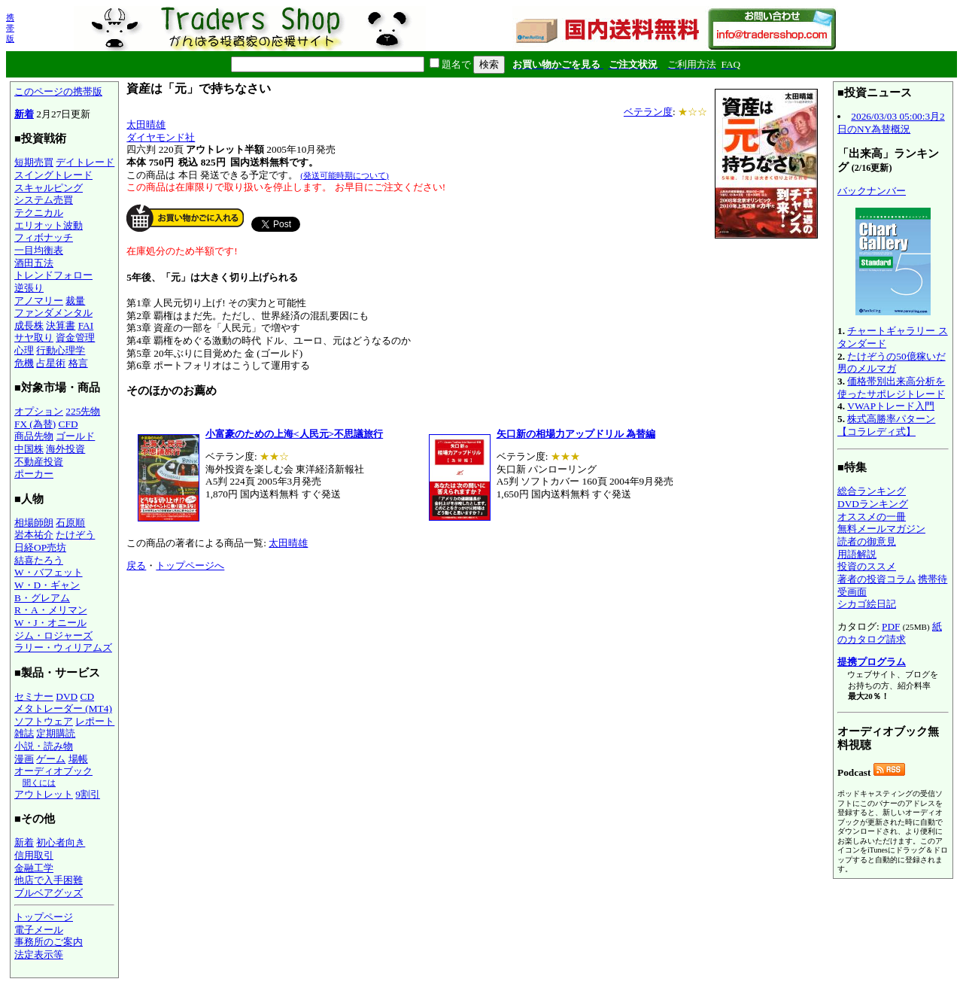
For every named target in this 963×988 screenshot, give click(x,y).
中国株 (29, 448)
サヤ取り (33, 337)
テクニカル (38, 212)
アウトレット (43, 794)
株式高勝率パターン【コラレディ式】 (886, 425)
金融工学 (33, 868)
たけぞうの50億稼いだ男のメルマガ (891, 363)
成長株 (29, 325)
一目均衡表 (38, 250)
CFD (68, 424)
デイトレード (85, 162)
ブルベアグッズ (48, 892)
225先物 (82, 411)
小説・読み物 (43, 746)
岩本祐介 (33, 534)
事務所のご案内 (48, 941)
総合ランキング (871, 491)
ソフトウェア (43, 721)
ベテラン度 (648, 111)
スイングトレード (53, 175)
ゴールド (75, 436)
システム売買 (43, 199)
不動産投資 (38, 461)
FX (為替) (35, 424)
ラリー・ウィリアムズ (63, 647)
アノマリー (38, 300)
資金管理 (75, 337)
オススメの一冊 (871, 516)
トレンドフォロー (53, 275)
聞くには (39, 782)
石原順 (70, 522)
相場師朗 (33, 522)
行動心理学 (60, 350)
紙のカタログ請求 (889, 633)
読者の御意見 (866, 541)
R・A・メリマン (50, 610)
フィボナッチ (43, 237)
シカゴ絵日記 (866, 604)
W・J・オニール (50, 622)
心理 (24, 350)
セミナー (33, 696)
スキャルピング (48, 187)
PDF (891, 626)
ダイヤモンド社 (160, 137)
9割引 (87, 794)
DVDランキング (872, 503)
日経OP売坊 (40, 547)
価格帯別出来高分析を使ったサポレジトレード (891, 387)
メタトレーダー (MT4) (63, 708)
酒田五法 (33, 263)
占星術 (50, 363)
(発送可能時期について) (344, 175)
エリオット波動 (48, 225)
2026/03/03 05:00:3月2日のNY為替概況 (891, 123)
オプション (38, 411)
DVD (66, 696)
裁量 (75, 300)
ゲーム (50, 759)
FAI (86, 325)
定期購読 (55, 733)
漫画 (24, 759)
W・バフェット (48, 572)
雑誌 (24, 733)
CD (88, 696)
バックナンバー (871, 190)
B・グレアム (42, 597)
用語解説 (856, 554)
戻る (136, 565)
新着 (24, 114)
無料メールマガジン (881, 528)
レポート (94, 721)
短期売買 (33, 162)
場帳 (78, 759)
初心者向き (60, 842)
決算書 (60, 325)
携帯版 (10, 28)
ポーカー (33, 473)
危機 (24, 363)
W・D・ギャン (47, 585)
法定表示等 (38, 954)
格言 (78, 363)
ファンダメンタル (53, 312)
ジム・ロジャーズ (53, 635)
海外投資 (65, 448)
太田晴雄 (146, 124)
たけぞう (75, 534)
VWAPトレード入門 (890, 406)
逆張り (29, 287)
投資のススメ (866, 566)
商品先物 (33, 436)
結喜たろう (38, 560)
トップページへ (190, 565)
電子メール (38, 929)
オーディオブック (53, 771)
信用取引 (33, 855)
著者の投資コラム (876, 579)
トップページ (43, 917)
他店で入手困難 (48, 880)
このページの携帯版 (58, 91)
